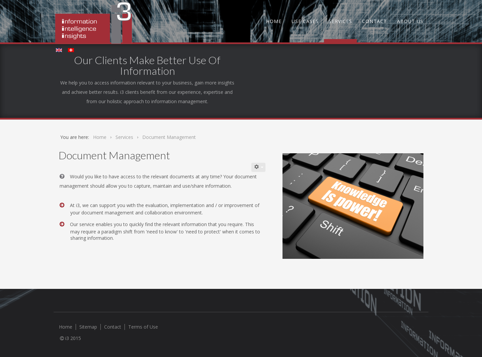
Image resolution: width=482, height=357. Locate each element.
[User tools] (258, 167)
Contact (374, 21)
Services (340, 21)
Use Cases (305, 21)
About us (410, 21)
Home (274, 21)
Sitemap (88, 327)
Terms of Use (143, 327)
